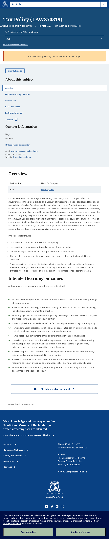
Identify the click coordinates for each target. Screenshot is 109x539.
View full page (15, 70)
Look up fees (47, 189)
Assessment (10, 100)
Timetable (14, 121)
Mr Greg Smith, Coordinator (17, 145)
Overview (9, 88)
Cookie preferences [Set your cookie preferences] (80, 532)
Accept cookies (28, 532)
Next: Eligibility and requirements (52, 389)
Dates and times (12, 106)
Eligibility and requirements (17, 94)
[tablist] (58, 4)
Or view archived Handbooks (15, 44)
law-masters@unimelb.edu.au (24, 151)
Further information (14, 113)
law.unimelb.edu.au (22, 157)
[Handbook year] (54, 39)
